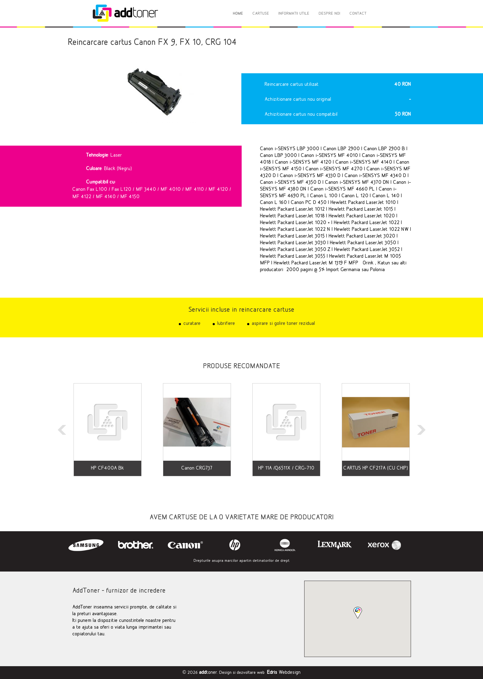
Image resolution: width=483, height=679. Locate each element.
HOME (238, 13)
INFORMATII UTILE (293, 13)
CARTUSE (260, 13)
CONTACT (357, 13)
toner (208, 672)
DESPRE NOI (329, 13)
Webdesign (284, 672)
